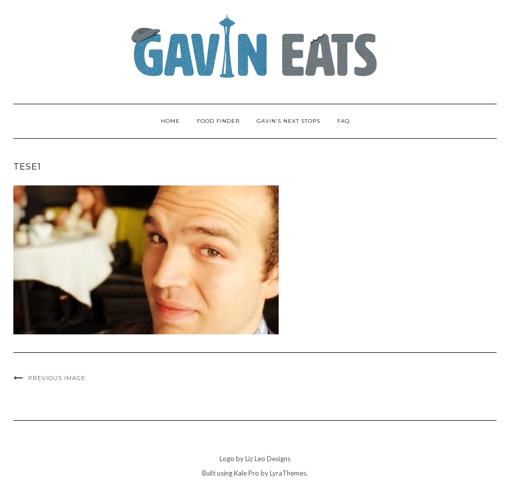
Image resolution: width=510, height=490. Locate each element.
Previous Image (56, 378)
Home (170, 121)
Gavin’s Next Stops (288, 121)
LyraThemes (288, 473)
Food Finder (218, 121)
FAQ (343, 121)
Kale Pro (246, 473)
